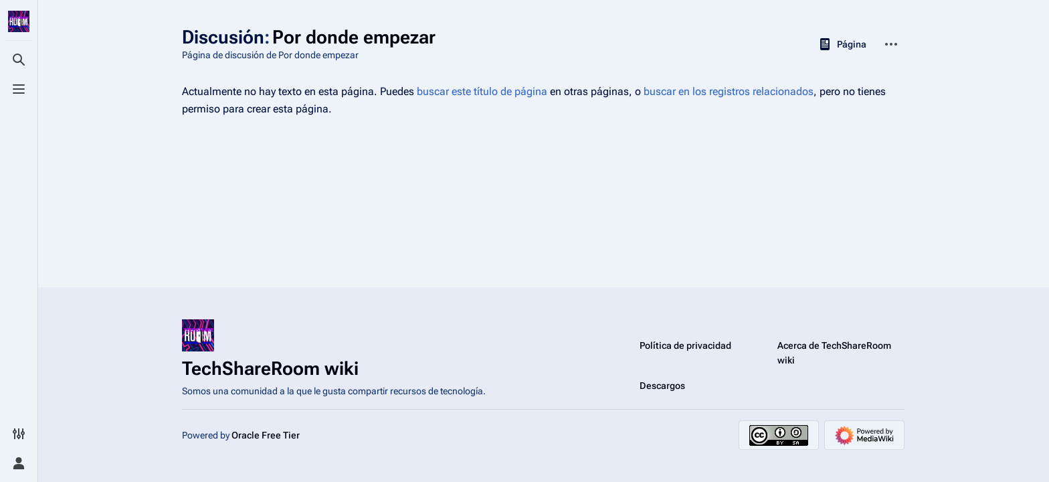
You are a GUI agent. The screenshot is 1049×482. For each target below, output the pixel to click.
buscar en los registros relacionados (729, 91)
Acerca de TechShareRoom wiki (834, 353)
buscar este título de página (482, 91)
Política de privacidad (685, 345)
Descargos (662, 385)
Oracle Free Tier (265, 435)
